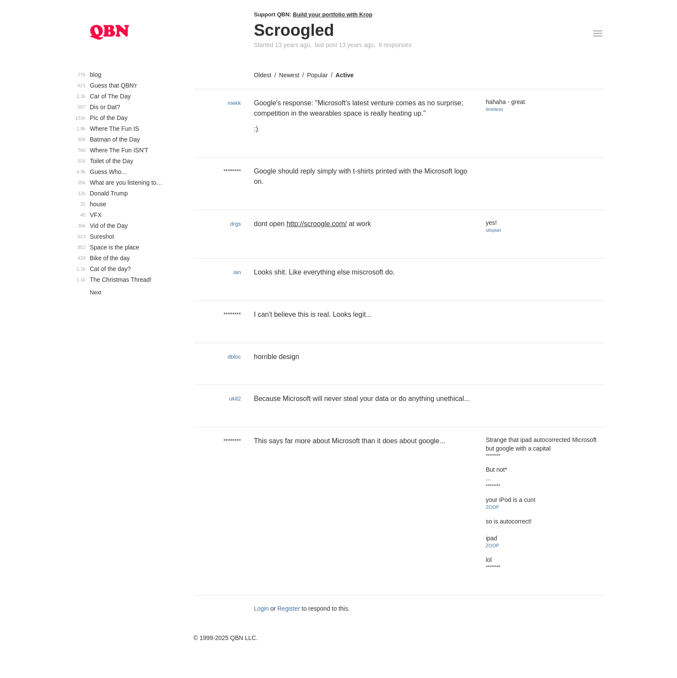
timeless (494, 109)
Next (95, 292)
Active (344, 75)
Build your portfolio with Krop (332, 14)
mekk (234, 103)
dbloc (234, 356)
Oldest (262, 75)
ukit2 (235, 398)
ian (237, 272)
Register (289, 608)
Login (261, 608)
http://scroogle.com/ (317, 223)
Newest (289, 75)
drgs (235, 224)
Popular (317, 75)
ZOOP (492, 507)
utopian (493, 230)
